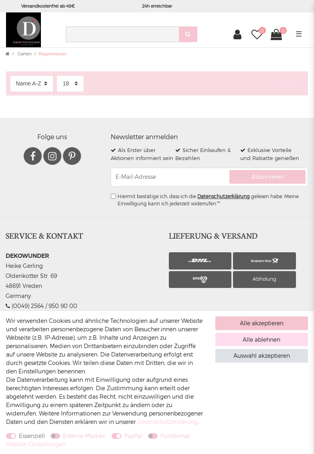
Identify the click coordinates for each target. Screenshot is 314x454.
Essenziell (32, 435)
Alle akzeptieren (262, 323)
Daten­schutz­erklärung (167, 421)
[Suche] (188, 34)
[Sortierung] (31, 83)
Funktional (175, 435)
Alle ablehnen (261, 339)
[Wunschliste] (257, 34)
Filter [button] (289, 83)
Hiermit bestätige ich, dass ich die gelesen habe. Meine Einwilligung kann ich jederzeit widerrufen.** (208, 199)
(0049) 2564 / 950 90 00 (41, 305)
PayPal (133, 435)
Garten (24, 53)
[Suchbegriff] (122, 34)
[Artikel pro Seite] (70, 83)
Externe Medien (84, 435)
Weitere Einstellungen (35, 444)
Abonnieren (267, 176)
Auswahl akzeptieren (261, 355)
